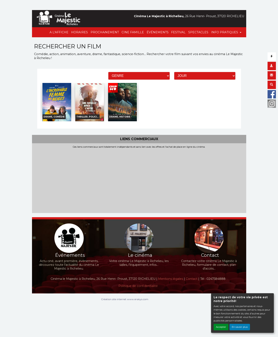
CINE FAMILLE (133, 32)
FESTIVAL (178, 32)
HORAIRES (79, 32)
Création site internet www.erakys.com (124, 299)
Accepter (221, 326)
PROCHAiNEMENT (105, 32)
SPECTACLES (198, 32)
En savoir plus (240, 326)
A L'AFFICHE (59, 32)
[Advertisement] (139, 180)
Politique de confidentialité (138, 286)
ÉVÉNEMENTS (158, 32)
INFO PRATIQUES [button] (225, 32)
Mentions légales (170, 279)
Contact (191, 279)
